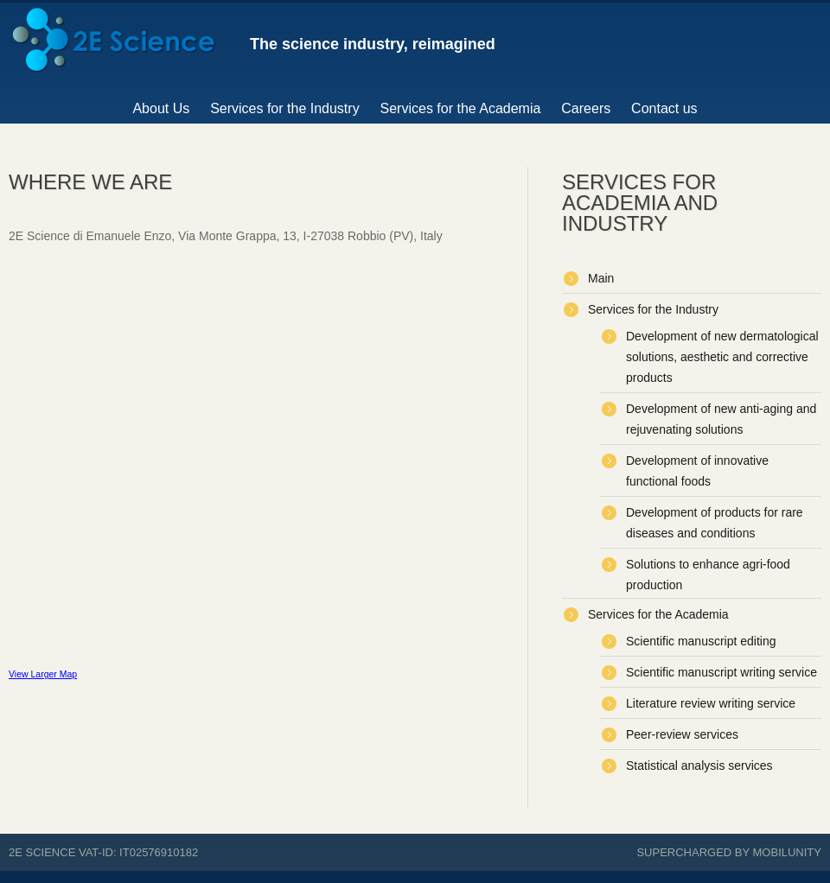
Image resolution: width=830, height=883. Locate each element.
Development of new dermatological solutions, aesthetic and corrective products (722, 356)
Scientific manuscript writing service (721, 672)
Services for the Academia (460, 108)
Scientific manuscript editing (701, 641)
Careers (585, 108)
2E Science (42, 852)
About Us (160, 108)
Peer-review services (682, 734)
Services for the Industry (285, 108)
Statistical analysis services (699, 765)
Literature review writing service (710, 703)
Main (601, 278)
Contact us (664, 108)
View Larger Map (43, 674)
